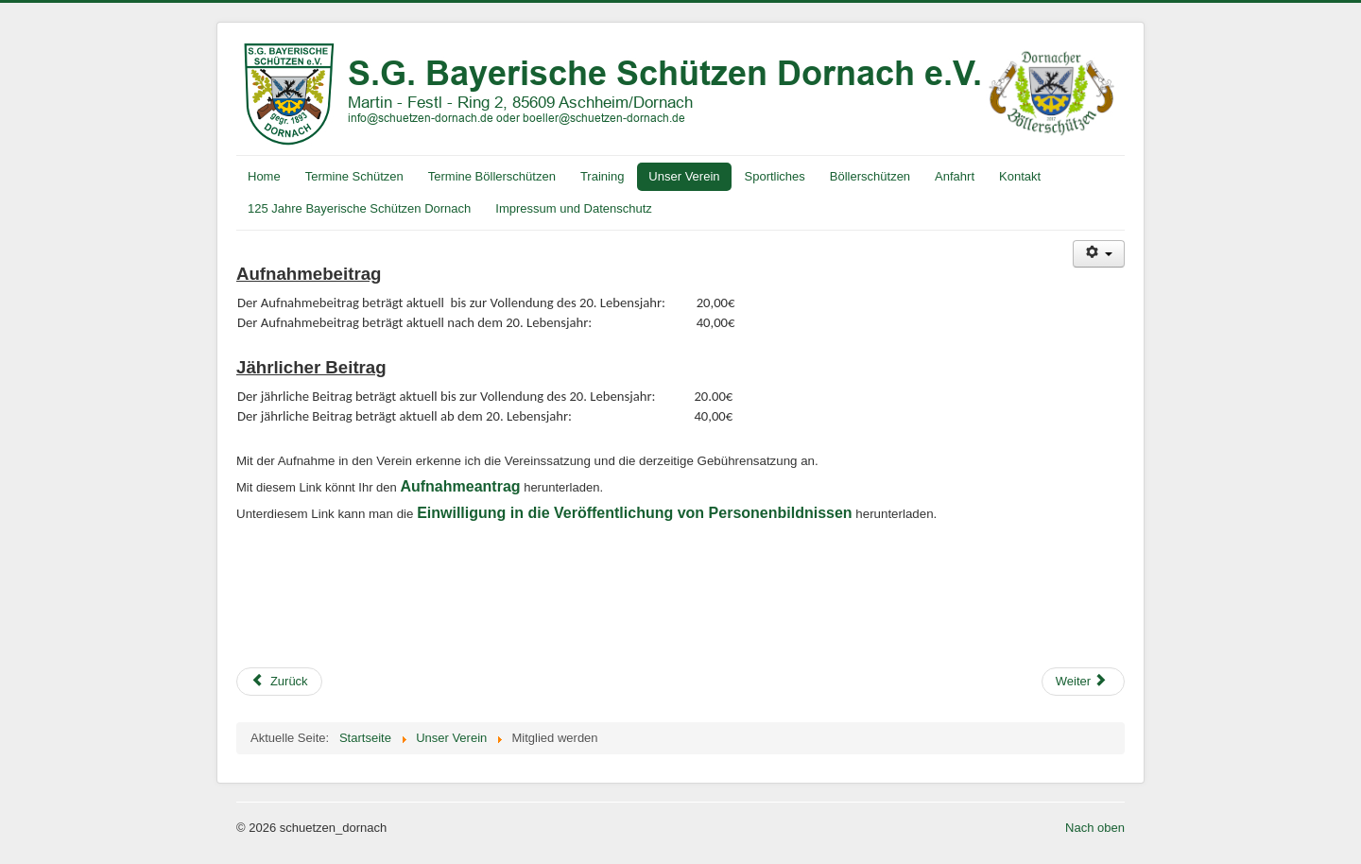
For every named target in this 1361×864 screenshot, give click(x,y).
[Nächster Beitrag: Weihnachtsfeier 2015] (1083, 681)
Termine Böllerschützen (492, 176)
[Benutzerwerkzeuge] (1099, 254)
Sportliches (775, 176)
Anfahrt (954, 176)
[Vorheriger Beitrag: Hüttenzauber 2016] (279, 681)
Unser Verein (683, 176)
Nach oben (1095, 828)
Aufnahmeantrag (460, 486)
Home (264, 176)
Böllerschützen (870, 176)
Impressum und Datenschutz (573, 208)
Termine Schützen (354, 176)
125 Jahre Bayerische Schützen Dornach (359, 208)
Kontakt (1020, 176)
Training (602, 176)
